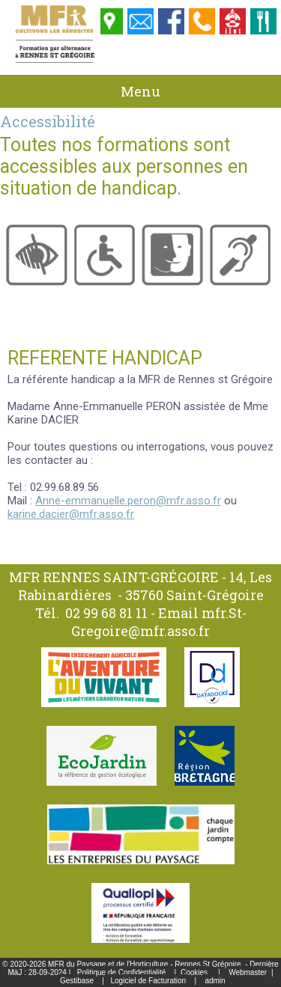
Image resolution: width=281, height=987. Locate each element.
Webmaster (248, 972)
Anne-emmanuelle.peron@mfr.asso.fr (128, 500)
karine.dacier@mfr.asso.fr (70, 514)
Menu (140, 91)
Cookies (194, 972)
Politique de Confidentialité (121, 972)
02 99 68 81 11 (106, 613)
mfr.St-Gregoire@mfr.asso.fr (159, 622)
